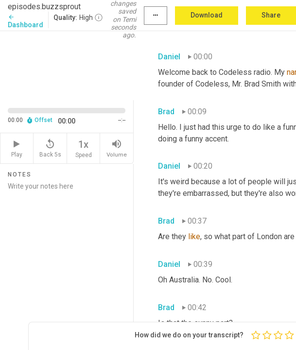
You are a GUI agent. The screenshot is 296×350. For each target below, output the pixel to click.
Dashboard (25, 21)
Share (270, 15)
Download (207, 15)
